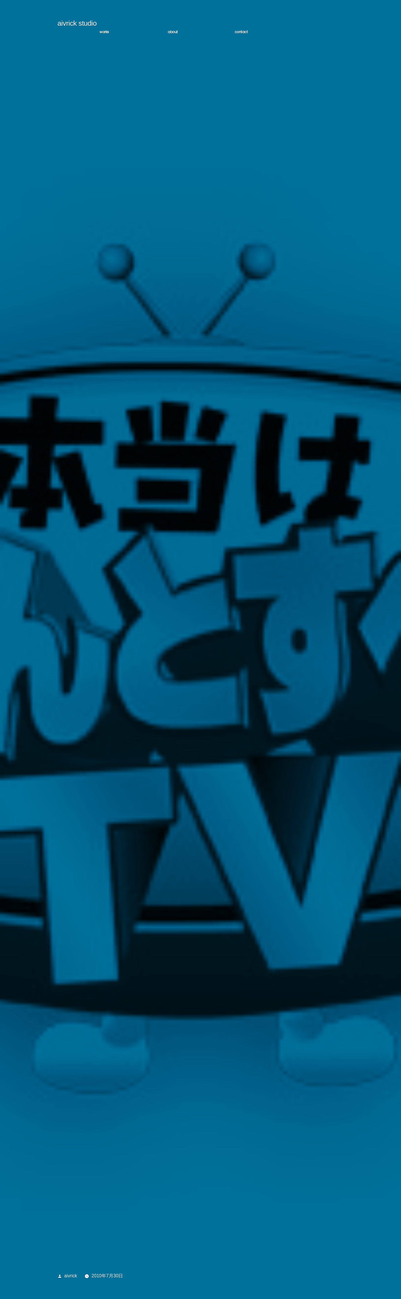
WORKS (104, 31)
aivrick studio (77, 23)
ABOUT (173, 31)
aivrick (70, 1275)
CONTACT (241, 31)
